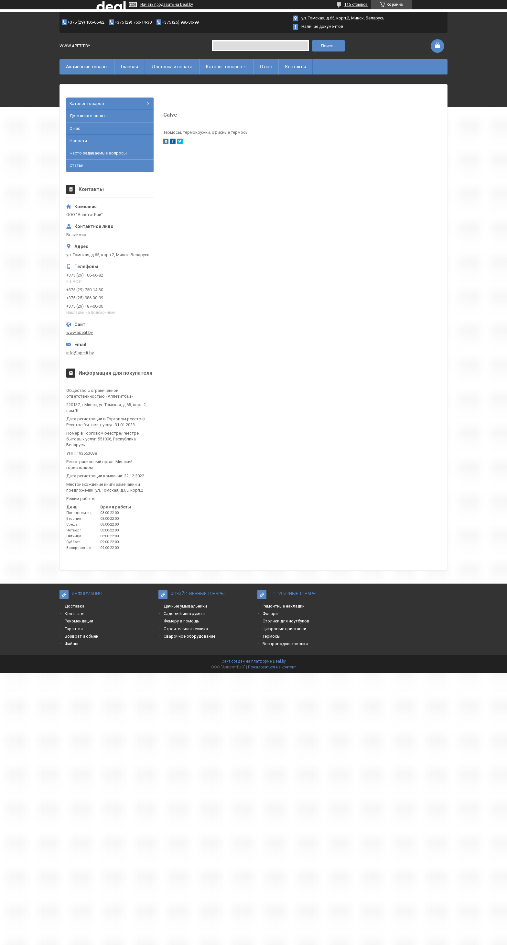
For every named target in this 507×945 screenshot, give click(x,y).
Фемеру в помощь (181, 621)
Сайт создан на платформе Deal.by (253, 661)
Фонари (270, 613)
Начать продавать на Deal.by (166, 4)
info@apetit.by (80, 352)
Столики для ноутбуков (286, 621)
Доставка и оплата (172, 66)
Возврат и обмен (81, 636)
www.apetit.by (79, 332)
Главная (129, 66)
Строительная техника (186, 628)
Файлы (71, 643)
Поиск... (328, 45)
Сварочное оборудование (189, 636)
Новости (78, 140)
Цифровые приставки (284, 628)
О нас (266, 66)
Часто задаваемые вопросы (98, 153)
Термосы (271, 636)
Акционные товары (86, 66)
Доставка (74, 606)
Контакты (295, 66)
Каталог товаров (224, 66)
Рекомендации (79, 621)
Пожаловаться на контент (272, 667)
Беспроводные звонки (285, 643)
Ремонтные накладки (284, 606)
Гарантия (74, 628)
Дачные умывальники (185, 606)
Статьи (76, 165)
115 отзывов (356, 4)
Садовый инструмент (185, 613)
